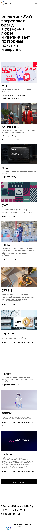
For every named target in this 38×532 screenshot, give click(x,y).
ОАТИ (6, 205)
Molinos (7, 454)
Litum (6, 245)
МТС (5, 86)
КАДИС (7, 374)
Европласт (9, 333)
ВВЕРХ (7, 413)
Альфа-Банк (10, 127)
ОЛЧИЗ (7, 290)
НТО (5, 168)
